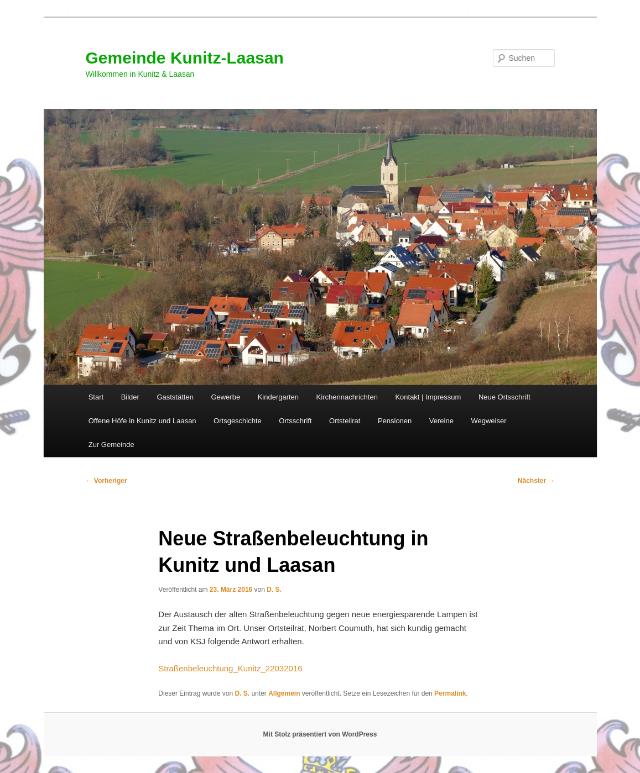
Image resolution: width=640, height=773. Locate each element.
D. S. (274, 589)
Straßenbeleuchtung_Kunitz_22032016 (230, 668)
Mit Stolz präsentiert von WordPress (320, 734)
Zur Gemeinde (111, 444)
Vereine (441, 421)
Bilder (130, 397)
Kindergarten (278, 397)
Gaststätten (175, 397)
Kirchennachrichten (347, 397)
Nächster (536, 481)
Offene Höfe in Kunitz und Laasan (142, 421)
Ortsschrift (295, 421)
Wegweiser (488, 421)
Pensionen (395, 421)
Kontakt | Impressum (428, 397)
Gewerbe (225, 397)
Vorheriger (106, 481)
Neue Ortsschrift (504, 397)
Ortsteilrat (344, 421)
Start (96, 397)
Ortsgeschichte (238, 421)
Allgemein (284, 693)
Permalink (450, 693)
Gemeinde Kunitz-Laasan (185, 58)
